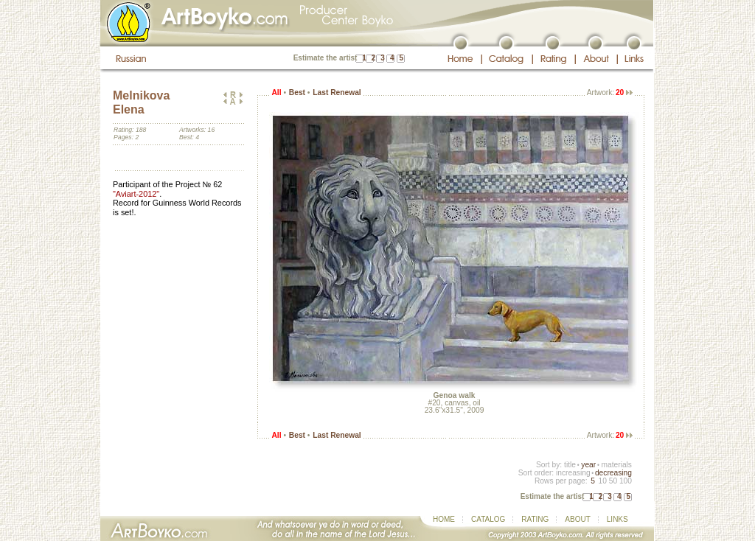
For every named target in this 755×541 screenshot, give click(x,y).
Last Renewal (337, 92)
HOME (444, 519)
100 (625, 481)
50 (613, 481)
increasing (573, 473)
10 (602, 481)
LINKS (617, 519)
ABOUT (577, 519)
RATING (535, 519)
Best (297, 92)
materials (616, 465)
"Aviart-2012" (136, 193)
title (570, 465)
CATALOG (488, 519)
